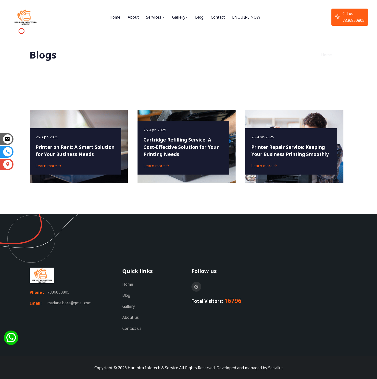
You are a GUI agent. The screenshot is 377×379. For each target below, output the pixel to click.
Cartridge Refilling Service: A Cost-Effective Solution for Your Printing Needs (183, 146)
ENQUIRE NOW (246, 17)
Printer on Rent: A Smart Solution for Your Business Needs (68, 146)
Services (155, 17)
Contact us (132, 327)
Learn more (49, 165)
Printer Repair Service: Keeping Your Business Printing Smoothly (289, 146)
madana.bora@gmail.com (70, 303)
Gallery (180, 17)
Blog (199, 17)
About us (130, 316)
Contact (218, 17)
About (133, 17)
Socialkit (275, 366)
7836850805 (353, 20)
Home (115, 17)
